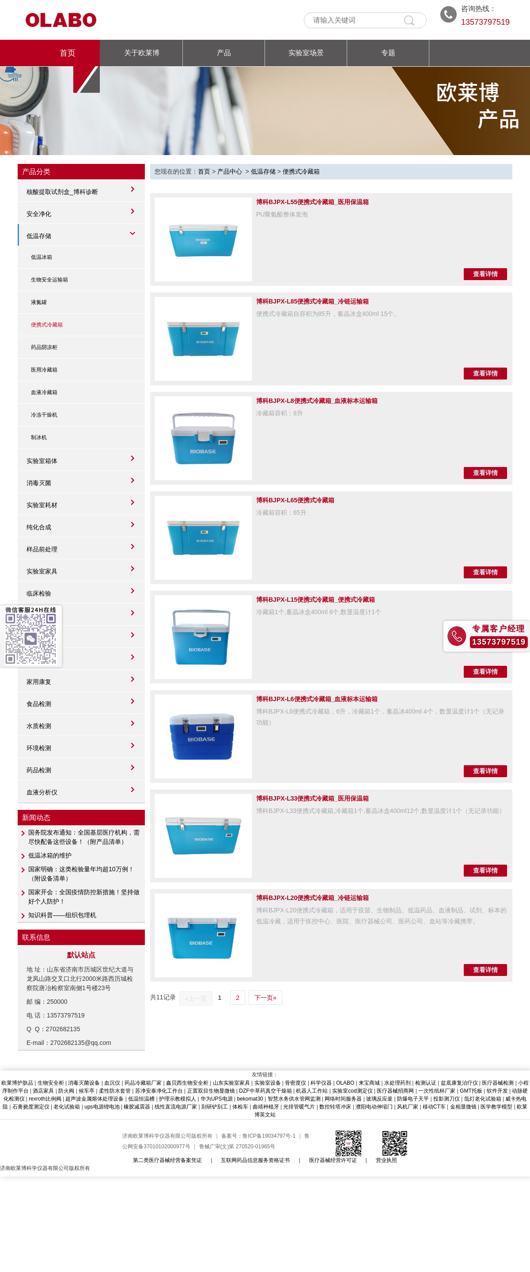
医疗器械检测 (498, 1083)
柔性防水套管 (115, 1091)
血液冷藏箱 (44, 392)
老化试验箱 (66, 1107)
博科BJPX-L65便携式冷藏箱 (295, 500)
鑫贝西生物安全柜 (187, 1083)
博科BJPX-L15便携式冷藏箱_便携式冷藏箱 (315, 599)
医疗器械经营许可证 (333, 1160)
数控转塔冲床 (335, 1107)
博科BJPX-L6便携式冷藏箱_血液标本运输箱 (317, 698)
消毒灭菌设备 (84, 1083)
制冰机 (39, 437)
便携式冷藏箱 (47, 325)
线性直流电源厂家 (176, 1107)
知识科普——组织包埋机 (62, 915)
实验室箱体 (41, 460)
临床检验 (38, 593)
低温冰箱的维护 (50, 855)
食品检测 (38, 703)
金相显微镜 (463, 1107)
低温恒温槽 (141, 1099)
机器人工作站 (312, 1091)
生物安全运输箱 (49, 280)
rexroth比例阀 (45, 1099)
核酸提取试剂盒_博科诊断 (62, 191)
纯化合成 (38, 527)
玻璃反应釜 (379, 1099)
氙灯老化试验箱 (482, 1099)
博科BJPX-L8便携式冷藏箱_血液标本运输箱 (317, 400)
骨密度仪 (295, 1083)
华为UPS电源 (217, 1099)
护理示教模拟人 (177, 1099)
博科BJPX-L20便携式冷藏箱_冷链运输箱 (312, 897)
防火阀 (66, 1091)
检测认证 (425, 1083)
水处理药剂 (397, 1083)
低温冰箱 (41, 257)
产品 (224, 53)
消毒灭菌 (38, 482)
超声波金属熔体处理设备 (94, 1099)
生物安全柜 (51, 1083)
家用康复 (38, 681)
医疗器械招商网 (395, 1091)
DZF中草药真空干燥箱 (265, 1091)
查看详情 (485, 273)
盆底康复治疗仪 (459, 1083)
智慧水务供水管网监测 (294, 1099)
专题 (388, 53)
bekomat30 (250, 1099)
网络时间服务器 (343, 1099)
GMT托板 (471, 1091)
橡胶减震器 (137, 1107)
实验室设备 (267, 1083)
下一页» (265, 997)
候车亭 (87, 1091)
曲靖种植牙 (266, 1107)
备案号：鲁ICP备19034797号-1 (258, 1136)
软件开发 (497, 1091)
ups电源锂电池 (101, 1107)
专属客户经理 (498, 628)
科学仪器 (321, 1083)
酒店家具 (43, 1091)
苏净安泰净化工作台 (159, 1091)
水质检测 (38, 725)
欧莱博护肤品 (17, 1083)
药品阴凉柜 (44, 347)
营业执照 (386, 1160)
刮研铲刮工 (214, 1107)
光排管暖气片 (299, 1107)
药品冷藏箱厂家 (143, 1083)
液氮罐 (39, 302)
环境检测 (38, 748)
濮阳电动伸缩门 (374, 1107)
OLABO (345, 1083)
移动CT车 (434, 1107)
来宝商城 (369, 1083)
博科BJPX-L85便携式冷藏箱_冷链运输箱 (312, 301)
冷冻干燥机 (44, 415)
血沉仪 (112, 1083)
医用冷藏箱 (44, 370)
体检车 (240, 1107)
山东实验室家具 (231, 1083)
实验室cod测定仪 (352, 1091)
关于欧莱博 (141, 53)
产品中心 (229, 171)
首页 (68, 53)
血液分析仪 (41, 792)
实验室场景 (306, 53)
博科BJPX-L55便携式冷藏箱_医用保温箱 (312, 201)
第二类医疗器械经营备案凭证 (167, 1160)
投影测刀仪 (446, 1099)
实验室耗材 (41, 505)
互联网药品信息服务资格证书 (255, 1160)
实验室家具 (41, 571)
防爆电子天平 (413, 1099)
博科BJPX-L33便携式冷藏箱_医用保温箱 (312, 798)
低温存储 (38, 235)
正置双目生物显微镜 (211, 1091)
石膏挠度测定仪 (30, 1107)
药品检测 (38, 770)
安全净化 (38, 213)
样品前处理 (41, 549)
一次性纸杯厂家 (436, 1091)
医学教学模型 (496, 1107)
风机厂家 (407, 1107)
